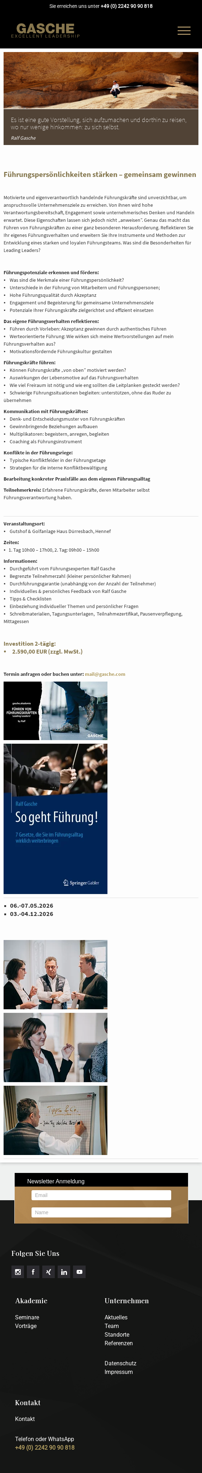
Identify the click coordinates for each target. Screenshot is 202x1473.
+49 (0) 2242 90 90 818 (127, 6)
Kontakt (25, 1419)
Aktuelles (116, 1317)
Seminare (27, 1317)
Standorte (117, 1334)
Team (112, 1326)
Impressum (119, 1372)
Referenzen (119, 1343)
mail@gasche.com (105, 674)
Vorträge (26, 1326)
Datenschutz (120, 1363)
